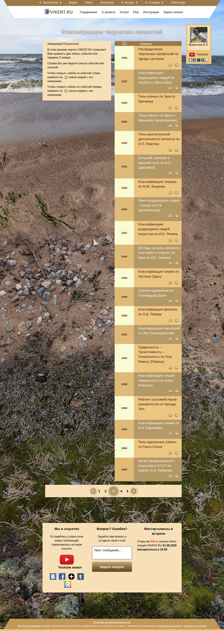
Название (146, 43)
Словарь (154, 2)
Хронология (50, 2)
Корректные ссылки (195, 626)
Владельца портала (169, 626)
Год (124, 43)
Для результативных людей (34, 626)
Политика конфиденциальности (112, 622)
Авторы (129, 2)
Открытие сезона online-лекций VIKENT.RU (157, 545)
